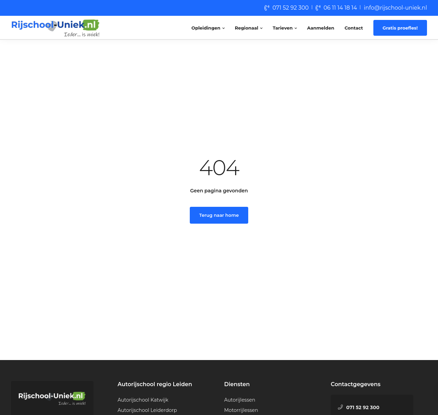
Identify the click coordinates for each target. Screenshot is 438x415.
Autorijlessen (239, 400)
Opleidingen (205, 28)
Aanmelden (320, 28)
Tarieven (283, 28)
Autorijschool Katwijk (143, 400)
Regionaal (246, 28)
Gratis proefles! (400, 28)
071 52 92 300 (290, 7)
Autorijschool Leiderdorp (147, 410)
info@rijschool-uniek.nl (395, 7)
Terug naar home (219, 215)
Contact (353, 28)
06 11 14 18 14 (340, 7)
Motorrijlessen (241, 410)
